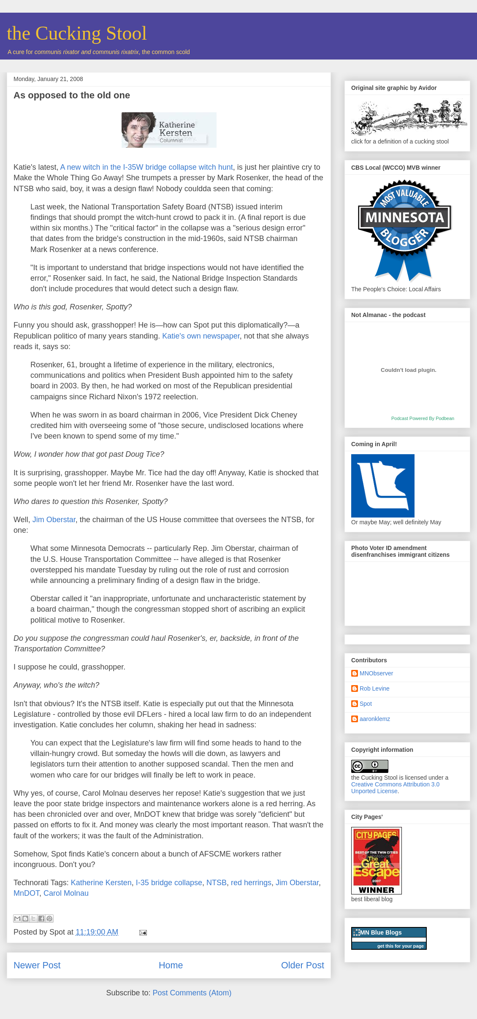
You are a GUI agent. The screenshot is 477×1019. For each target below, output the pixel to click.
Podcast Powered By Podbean (422, 418)
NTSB (216, 882)
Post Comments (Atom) (192, 993)
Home (171, 965)
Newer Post (37, 965)
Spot (366, 703)
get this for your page (400, 946)
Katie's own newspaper (201, 336)
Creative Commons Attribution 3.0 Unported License (395, 787)
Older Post (302, 965)
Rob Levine (375, 688)
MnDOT (26, 893)
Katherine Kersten (101, 882)
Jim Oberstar (54, 519)
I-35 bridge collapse (169, 882)
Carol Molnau (66, 893)
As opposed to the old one (72, 95)
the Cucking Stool (77, 33)
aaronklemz (375, 718)
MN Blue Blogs (381, 932)
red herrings (251, 882)
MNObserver (376, 673)
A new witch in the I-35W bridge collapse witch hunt (146, 167)
